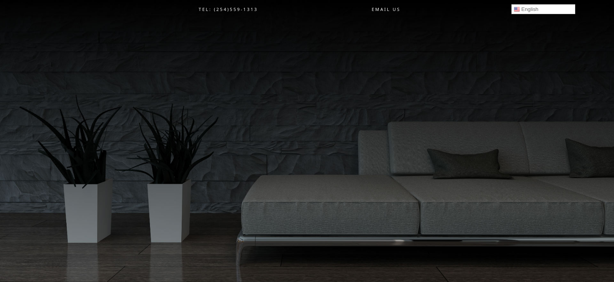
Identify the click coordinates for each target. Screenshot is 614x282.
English (526, 9)
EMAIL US (386, 9)
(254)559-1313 (236, 9)
